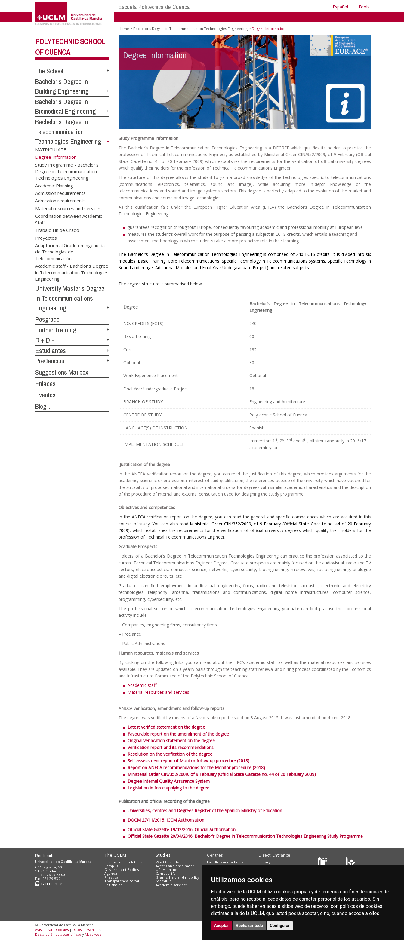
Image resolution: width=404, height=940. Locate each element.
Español (340, 7)
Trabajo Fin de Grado (57, 230)
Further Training (55, 329)
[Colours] (350, 863)
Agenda (110, 873)
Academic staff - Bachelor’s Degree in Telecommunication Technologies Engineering (72, 272)
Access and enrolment (175, 866)
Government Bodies (121, 869)
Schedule (164, 881)
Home (124, 28)
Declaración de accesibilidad (58, 934)
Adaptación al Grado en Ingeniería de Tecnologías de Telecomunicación (70, 251)
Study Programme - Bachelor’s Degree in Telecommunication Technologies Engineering (67, 171)
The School (49, 70)
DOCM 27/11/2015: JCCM (152, 820)
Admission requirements (60, 193)
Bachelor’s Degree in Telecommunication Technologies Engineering (68, 131)
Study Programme (344, 836)
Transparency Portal (121, 881)
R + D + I (46, 340)
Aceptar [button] (221, 925)
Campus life (166, 873)
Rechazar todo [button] (249, 925)
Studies (163, 855)
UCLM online (166, 869)
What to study (167, 862)
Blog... (42, 406)
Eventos (45, 394)
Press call (112, 877)
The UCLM (115, 855)
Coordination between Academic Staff (68, 219)
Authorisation (190, 820)
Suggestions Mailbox (61, 372)
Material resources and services (68, 208)
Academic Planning (54, 185)
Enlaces (45, 383)
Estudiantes (50, 350)
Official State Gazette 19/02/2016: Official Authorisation (182, 829)
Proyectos (46, 238)
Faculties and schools (225, 862)
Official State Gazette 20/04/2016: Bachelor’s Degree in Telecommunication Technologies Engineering (227, 836)
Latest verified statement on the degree (166, 727)
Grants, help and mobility (177, 877)
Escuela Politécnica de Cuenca (154, 7)
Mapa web (93, 934)
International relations (123, 862)
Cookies (62, 929)
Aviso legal (43, 929)
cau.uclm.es (50, 883)
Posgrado (47, 319)
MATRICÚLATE (50, 149)
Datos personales (86, 929)
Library (264, 862)
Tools (363, 7)
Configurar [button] (280, 925)
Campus (111, 866)
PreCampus (49, 360)
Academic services (172, 885)
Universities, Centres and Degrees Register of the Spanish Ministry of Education (205, 810)
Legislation (113, 885)
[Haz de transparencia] (323, 863)
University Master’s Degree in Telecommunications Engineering (69, 298)
